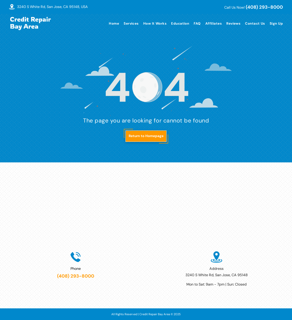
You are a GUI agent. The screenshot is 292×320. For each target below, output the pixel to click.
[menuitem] (111, 23)
